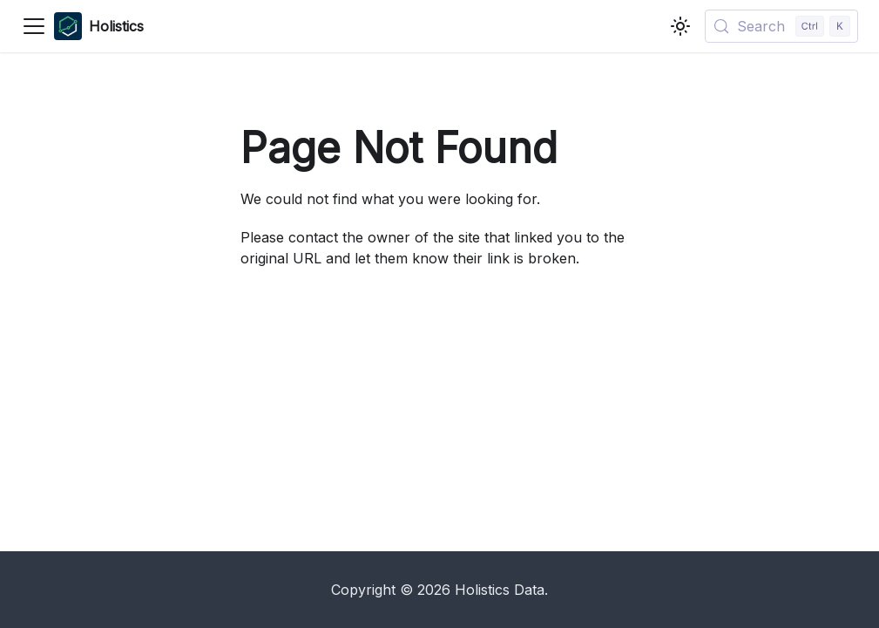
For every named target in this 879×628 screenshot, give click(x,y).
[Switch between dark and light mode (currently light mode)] (680, 26)
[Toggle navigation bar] (34, 26)
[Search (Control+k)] (781, 26)
